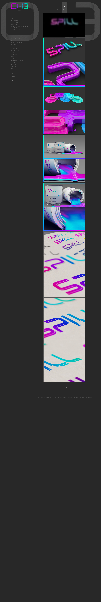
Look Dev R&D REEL (15, 22)
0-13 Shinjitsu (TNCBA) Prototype (18, 42)
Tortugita (13, 56)
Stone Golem (14, 54)
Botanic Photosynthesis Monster (18, 41)
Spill (12, 68)
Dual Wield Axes (14, 48)
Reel (12, 18)
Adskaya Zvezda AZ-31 (16, 39)
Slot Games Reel (14, 20)
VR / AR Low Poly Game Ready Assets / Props (19, 30)
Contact (13, 76)
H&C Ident (13, 64)
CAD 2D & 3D (14, 44)
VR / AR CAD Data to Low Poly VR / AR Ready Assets (19, 27)
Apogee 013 (13, 66)
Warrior (12, 46)
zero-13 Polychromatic (16, 52)
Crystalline (13, 62)
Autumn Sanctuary (15, 33)
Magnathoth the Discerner (17, 50)
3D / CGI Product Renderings (17, 37)
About (12, 73)
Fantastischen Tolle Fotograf (17, 60)
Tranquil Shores (14, 24)
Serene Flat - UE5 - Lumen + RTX (18, 35)
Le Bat (12, 58)
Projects (13, 15)
